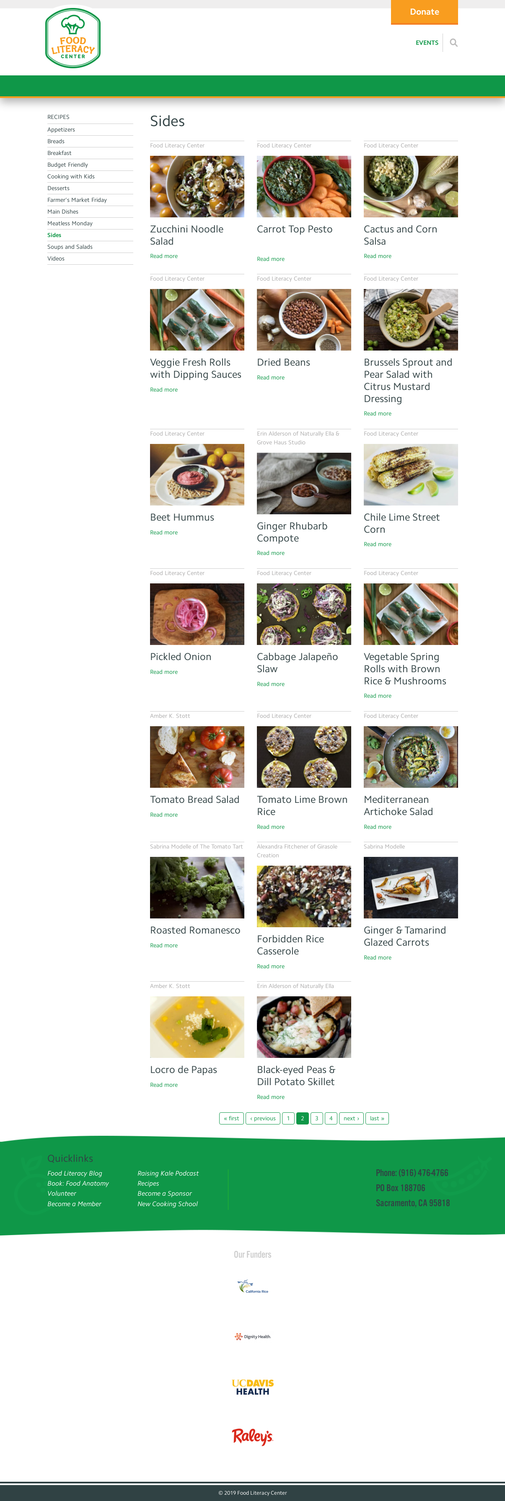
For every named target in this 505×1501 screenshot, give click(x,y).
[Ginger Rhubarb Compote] (304, 483)
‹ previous (263, 1118)
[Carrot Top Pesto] (304, 186)
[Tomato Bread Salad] (197, 757)
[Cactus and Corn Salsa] (411, 186)
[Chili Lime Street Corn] (411, 474)
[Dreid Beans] (304, 320)
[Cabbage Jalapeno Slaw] (304, 614)
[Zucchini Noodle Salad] (197, 186)
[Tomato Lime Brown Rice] (304, 757)
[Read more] (454, 43)
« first (231, 1118)
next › (351, 1118)
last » (377, 1118)
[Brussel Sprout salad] (411, 320)
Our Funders (253, 1254)
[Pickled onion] (197, 614)
